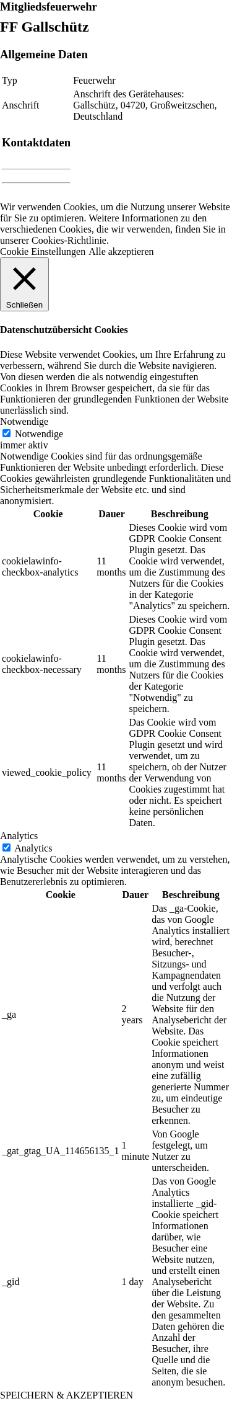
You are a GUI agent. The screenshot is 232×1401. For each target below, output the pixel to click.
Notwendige (39, 434)
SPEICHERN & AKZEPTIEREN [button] (66, 1395)
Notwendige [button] (24, 421)
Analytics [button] (19, 835)
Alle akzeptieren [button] (120, 251)
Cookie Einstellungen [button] (42, 251)
